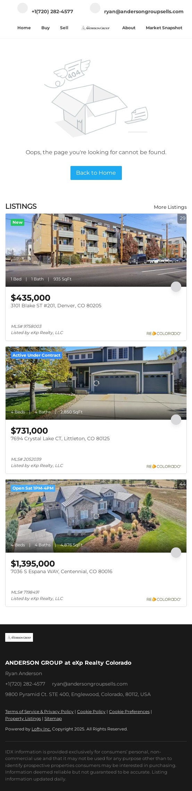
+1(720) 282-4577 (25, 684)
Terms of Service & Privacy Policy (39, 711)
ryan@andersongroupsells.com (90, 684)
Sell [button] (64, 27)
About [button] (128, 27)
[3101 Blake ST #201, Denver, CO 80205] (96, 250)
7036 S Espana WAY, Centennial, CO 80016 (61, 571)
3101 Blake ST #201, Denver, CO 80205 (56, 305)
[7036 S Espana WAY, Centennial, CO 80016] (96, 516)
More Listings (170, 207)
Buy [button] (45, 27)
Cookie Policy (91, 711)
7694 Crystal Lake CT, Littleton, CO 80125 (60, 438)
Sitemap (53, 718)
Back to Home (96, 172)
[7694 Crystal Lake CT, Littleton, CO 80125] (96, 383)
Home (24, 27)
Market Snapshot (164, 27)
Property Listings (23, 718)
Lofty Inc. (41, 728)
